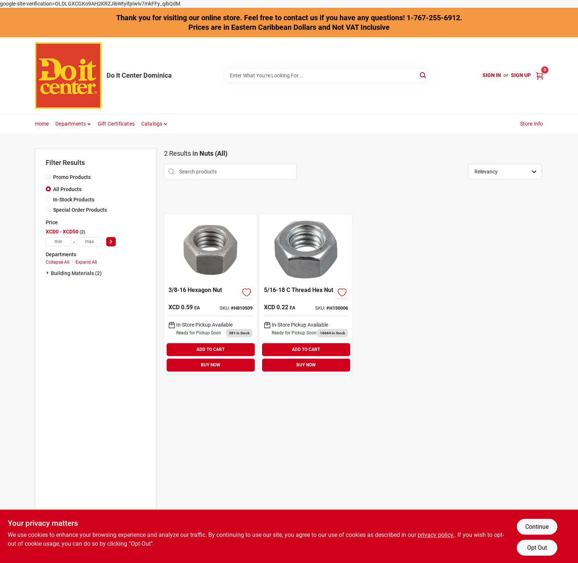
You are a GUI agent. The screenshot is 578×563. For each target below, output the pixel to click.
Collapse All (57, 262)
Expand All (86, 262)
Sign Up (521, 75)
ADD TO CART (210, 349)
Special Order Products (80, 210)
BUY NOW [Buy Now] (210, 364)
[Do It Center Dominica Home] (68, 75)
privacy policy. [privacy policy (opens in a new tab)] (436, 534)
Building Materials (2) (76, 273)
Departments (70, 124)
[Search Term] (327, 75)
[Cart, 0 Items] (539, 75)
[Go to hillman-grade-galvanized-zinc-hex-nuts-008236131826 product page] (210, 294)
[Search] (423, 75)
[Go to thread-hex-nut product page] (306, 294)
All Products (67, 189)
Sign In (492, 75)
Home (42, 124)
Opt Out (537, 547)
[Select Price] (111, 241)
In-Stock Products (73, 199)
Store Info (531, 124)
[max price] (89, 241)
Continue (537, 526)
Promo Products (72, 177)
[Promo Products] (48, 176)
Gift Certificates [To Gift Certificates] (116, 124)
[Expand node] (48, 272)
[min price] (59, 241)
